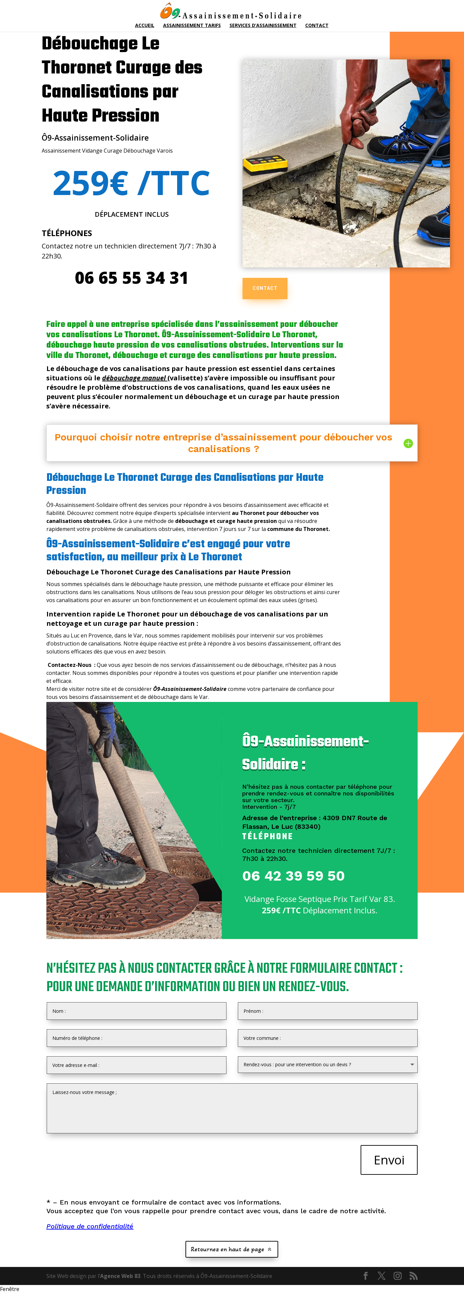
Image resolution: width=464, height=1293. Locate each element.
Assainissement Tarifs (192, 25)
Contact (317, 25)
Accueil (144, 25)
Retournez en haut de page (227, 1249)
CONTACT (265, 288)
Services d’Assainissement (263, 25)
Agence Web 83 (120, 1276)
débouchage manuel (134, 377)
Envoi (389, 1159)
